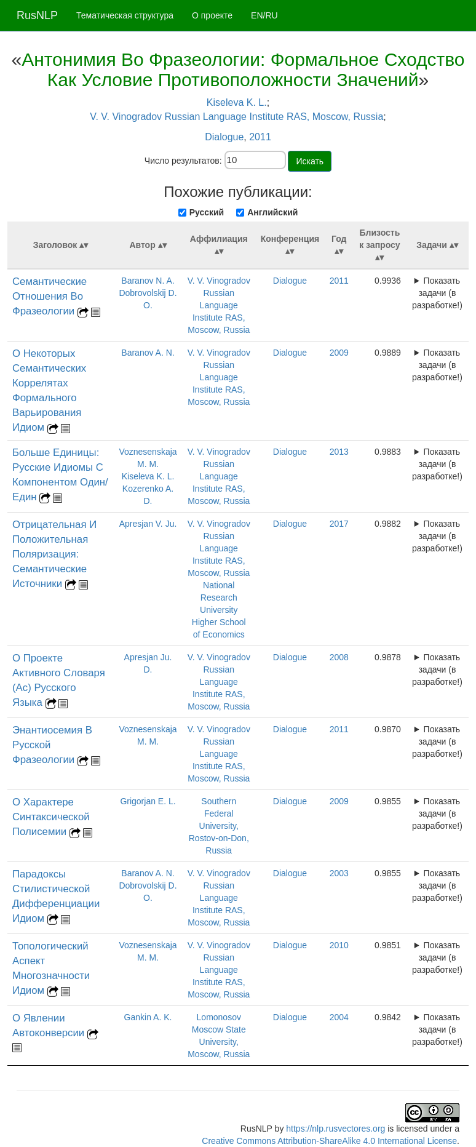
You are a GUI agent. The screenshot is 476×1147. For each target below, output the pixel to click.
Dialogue (224, 137)
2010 (339, 945)
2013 (339, 452)
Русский (206, 212)
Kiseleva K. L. (237, 102)
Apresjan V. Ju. (148, 524)
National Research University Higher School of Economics (219, 609)
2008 (339, 657)
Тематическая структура (124, 15)
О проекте (212, 15)
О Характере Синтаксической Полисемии (51, 816)
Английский (272, 212)
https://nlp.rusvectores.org (335, 1128)
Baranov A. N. (147, 353)
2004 (339, 1017)
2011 (260, 137)
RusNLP (37, 15)
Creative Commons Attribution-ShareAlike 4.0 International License (329, 1141)
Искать (309, 161)
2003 (339, 873)
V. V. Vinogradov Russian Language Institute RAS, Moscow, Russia (236, 116)
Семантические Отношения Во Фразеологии (49, 296)
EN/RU (264, 15)
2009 (339, 353)
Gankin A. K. (148, 1017)
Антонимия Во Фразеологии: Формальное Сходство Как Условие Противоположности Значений (243, 69)
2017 (339, 524)
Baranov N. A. (147, 281)
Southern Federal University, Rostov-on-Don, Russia (219, 825)
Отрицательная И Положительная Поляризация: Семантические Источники (54, 554)
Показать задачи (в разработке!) (437, 293)
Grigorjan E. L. (147, 801)
